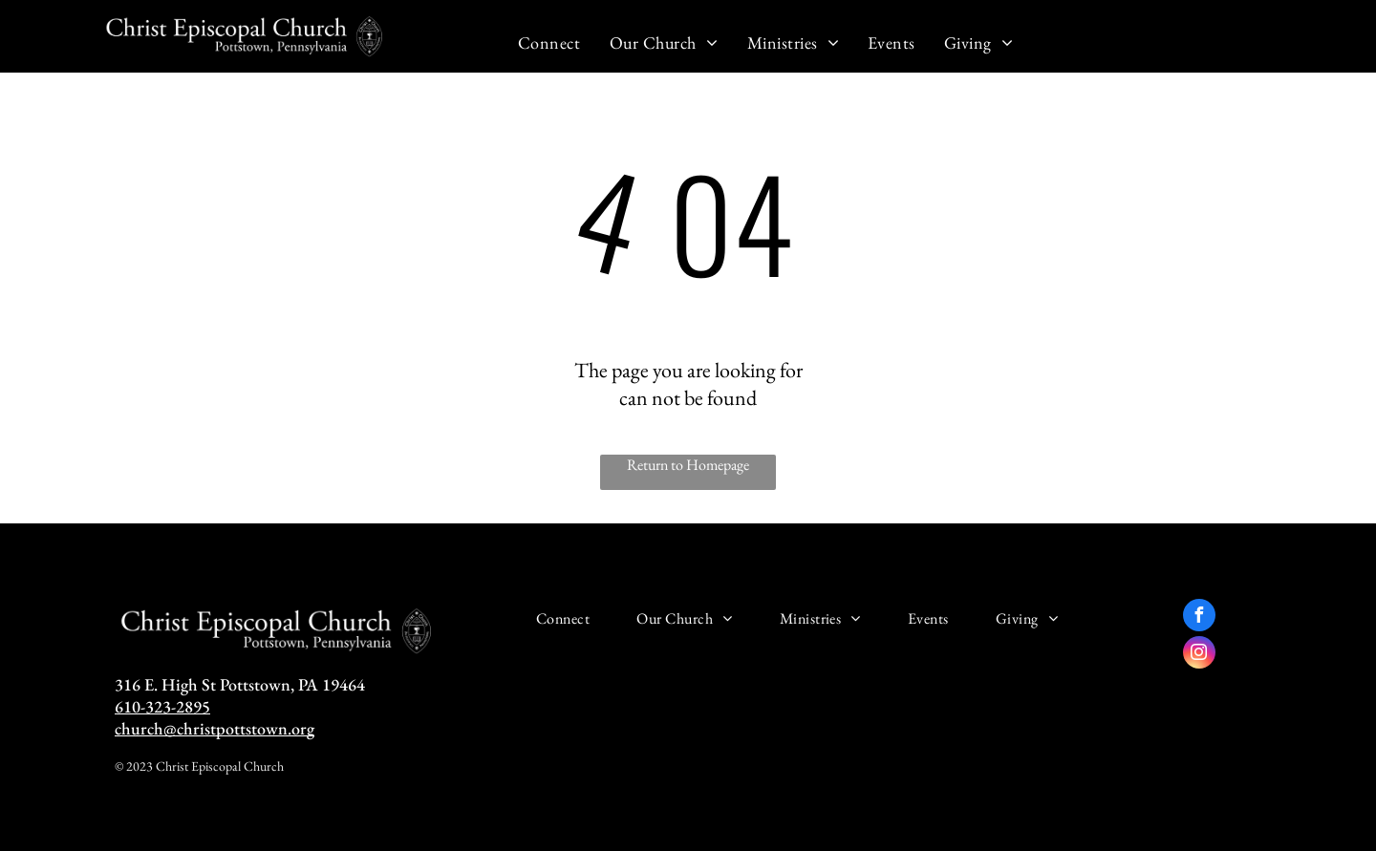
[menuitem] (549, 42)
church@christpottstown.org (214, 728)
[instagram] (1199, 654)
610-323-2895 (162, 706)
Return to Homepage (688, 465)
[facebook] (1199, 617)
